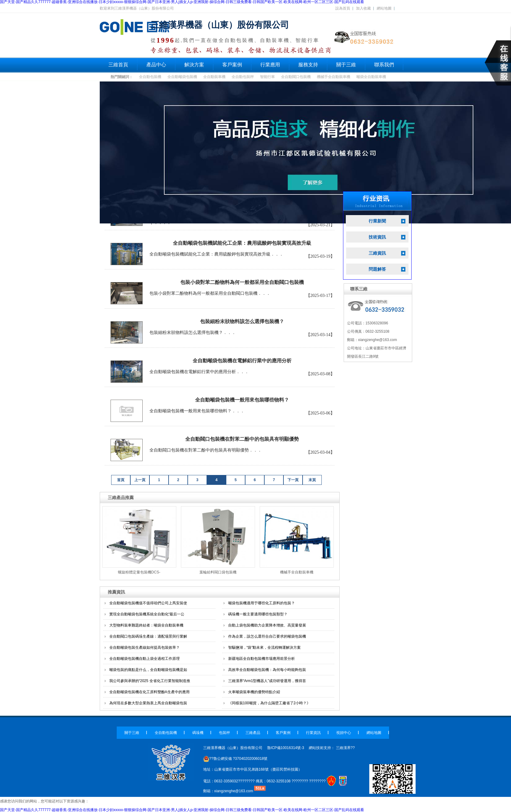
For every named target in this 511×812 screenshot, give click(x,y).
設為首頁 (342, 8)
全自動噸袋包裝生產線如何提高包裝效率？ (144, 647)
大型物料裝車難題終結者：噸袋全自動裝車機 (146, 625)
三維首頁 (118, 64)
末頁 (312, 480)
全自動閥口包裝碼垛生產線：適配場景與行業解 (148, 636)
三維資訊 (377, 253)
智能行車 (267, 77)
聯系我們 (384, 64)
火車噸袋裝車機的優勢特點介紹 (254, 692)
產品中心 (156, 64)
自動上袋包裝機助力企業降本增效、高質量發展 (267, 625)
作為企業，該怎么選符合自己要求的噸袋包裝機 (267, 636)
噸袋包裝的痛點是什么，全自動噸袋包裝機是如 (148, 670)
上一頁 (139, 480)
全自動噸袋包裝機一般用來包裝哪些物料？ (242, 399)
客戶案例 (232, 64)
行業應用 (270, 64)
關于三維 (346, 64)
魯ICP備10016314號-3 (285, 748)
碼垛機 (197, 733)
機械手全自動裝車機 (333, 77)
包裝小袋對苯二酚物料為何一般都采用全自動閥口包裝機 (242, 282)
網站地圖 (384, 8)
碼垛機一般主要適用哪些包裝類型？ (257, 614)
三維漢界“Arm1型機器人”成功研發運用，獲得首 (267, 681)
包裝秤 (224, 733)
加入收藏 (363, 8)
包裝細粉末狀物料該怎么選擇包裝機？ (242, 321)
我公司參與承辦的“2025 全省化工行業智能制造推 (149, 681)
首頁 (120, 480)
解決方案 (194, 64)
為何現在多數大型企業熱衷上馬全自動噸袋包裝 (148, 703)
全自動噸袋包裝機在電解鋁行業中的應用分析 (242, 360)
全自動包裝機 (150, 77)
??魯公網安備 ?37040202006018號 (235, 758)
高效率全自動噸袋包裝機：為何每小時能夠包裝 (267, 670)
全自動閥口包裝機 (296, 77)
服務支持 (308, 64)
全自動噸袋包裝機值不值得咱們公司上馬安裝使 (148, 603)
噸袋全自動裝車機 (371, 77)
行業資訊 (313, 733)
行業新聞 (377, 221)
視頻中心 (343, 733)
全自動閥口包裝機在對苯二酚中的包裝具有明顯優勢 (242, 439)
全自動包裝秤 (243, 77)
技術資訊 (377, 237)
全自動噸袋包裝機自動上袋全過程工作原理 (144, 658)
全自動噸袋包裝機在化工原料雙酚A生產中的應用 (149, 692)
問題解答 (377, 269)
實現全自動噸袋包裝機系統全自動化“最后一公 (147, 614)
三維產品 (252, 733)
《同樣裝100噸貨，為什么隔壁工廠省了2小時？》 (269, 703)
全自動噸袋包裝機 (182, 77)
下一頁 (293, 480)
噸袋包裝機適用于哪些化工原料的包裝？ (261, 603)
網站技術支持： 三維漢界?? (332, 748)
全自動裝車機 (214, 77)
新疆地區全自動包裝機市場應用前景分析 (261, 658)
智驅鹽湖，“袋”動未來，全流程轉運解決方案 (264, 647)
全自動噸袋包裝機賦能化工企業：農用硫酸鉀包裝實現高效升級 (242, 243)
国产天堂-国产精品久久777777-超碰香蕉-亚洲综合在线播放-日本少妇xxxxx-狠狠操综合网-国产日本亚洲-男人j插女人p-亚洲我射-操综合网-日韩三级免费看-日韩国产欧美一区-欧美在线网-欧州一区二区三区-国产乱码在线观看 (182, 810)
